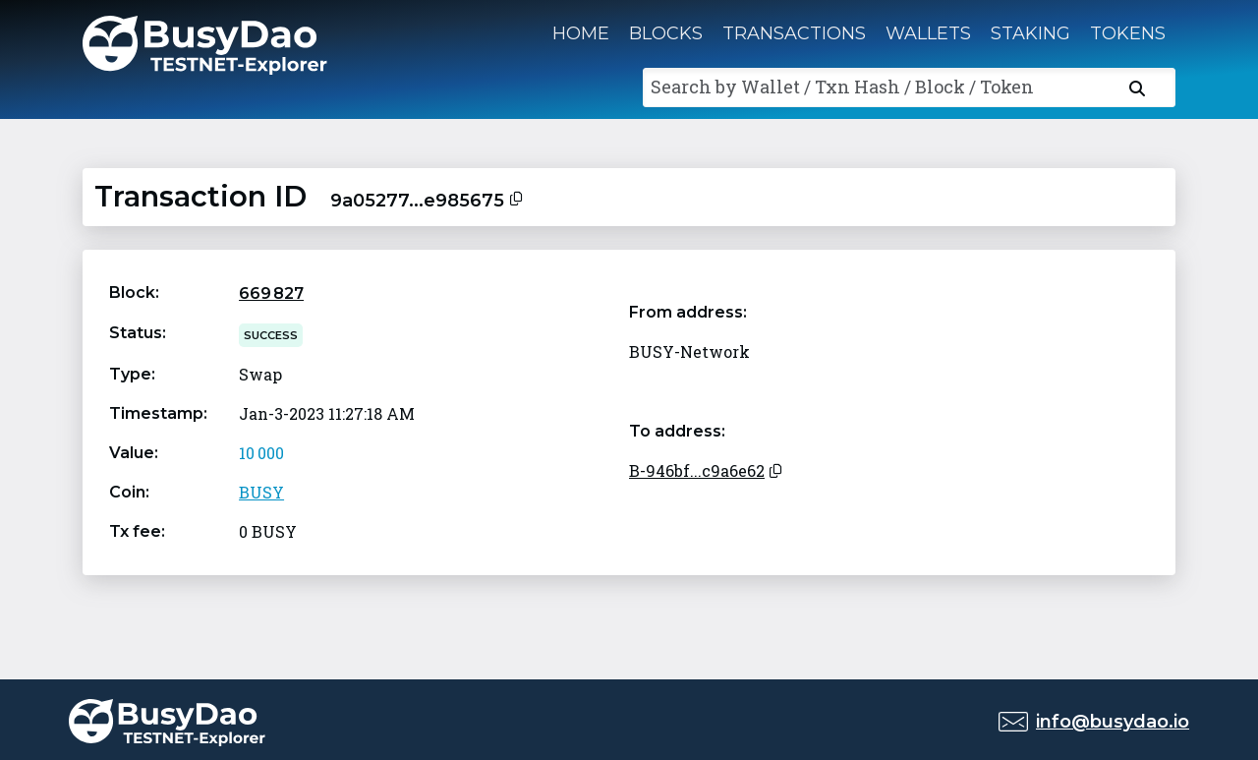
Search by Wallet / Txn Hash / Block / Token (842, 86)
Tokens (1128, 33)
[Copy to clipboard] (516, 196)
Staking (1030, 33)
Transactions (794, 33)
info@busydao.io (1112, 721)
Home (580, 33)
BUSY (261, 492)
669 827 (271, 293)
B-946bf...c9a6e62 (697, 470)
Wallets (928, 33)
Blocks (666, 33)
